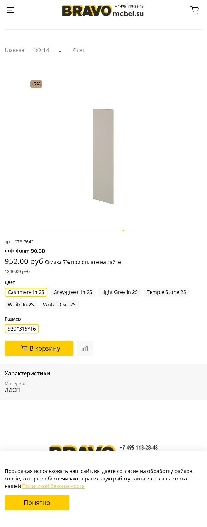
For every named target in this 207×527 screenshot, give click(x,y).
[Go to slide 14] (88, 230)
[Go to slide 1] (32, 230)
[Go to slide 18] (106, 230)
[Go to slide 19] (110, 230)
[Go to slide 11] (75, 230)
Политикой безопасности (53, 486)
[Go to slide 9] (67, 230)
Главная (14, 50)
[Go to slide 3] (40, 230)
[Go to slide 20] (115, 230)
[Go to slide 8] (62, 230)
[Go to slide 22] (123, 230)
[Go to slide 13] (84, 230)
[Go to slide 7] (58, 230)
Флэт (78, 50)
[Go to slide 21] (119, 230)
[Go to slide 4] (45, 230)
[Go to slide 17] (102, 230)
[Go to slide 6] (54, 230)
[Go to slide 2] (36, 230)
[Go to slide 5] (49, 230)
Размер (13, 319)
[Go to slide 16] (97, 230)
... (61, 50)
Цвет (10, 282)
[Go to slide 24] (132, 230)
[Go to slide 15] (93, 230)
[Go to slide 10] (71, 230)
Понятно (37, 502)
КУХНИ (40, 50)
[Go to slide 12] (80, 230)
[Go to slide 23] (128, 230)
